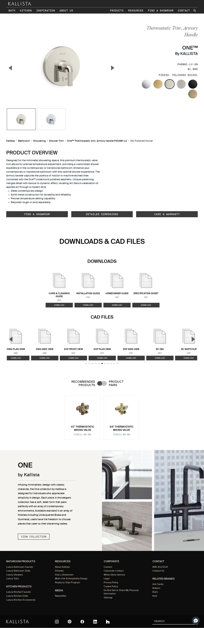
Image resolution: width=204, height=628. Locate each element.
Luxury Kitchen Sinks (17, 596)
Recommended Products (83, 383)
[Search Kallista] (170, 621)
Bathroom (24, 141)
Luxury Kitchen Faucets (18, 592)
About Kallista (62, 567)
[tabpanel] (102, 416)
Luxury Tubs (12, 579)
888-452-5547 (160, 567)
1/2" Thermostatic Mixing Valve (82, 428)
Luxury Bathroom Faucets (19, 567)
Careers (108, 567)
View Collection (33, 536)
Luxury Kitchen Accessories (20, 600)
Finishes (59, 571)
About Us (66, 10)
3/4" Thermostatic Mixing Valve (122, 428)
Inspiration (45, 10)
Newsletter (60, 596)
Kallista (10, 141)
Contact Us (158, 571)
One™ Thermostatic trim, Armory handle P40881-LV (97, 141)
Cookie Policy (111, 587)
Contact (184, 10)
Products (117, 10)
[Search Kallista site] (195, 10)
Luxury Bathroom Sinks (18, 571)
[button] (196, 620)
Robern (156, 588)
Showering (39, 141)
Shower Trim (56, 141)
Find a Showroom (160, 10)
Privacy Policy (111, 583)
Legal (107, 579)
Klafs (155, 592)
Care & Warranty (167, 214)
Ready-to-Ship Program (67, 583)
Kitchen (26, 10)
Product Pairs (116, 383)
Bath (11, 10)
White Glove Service (114, 575)
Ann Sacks (157, 584)
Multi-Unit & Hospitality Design (71, 579)
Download (59, 305)
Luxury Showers (14, 575)
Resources (135, 10)
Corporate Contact (114, 571)
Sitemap (108, 598)
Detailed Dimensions (102, 214)
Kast (154, 596)
